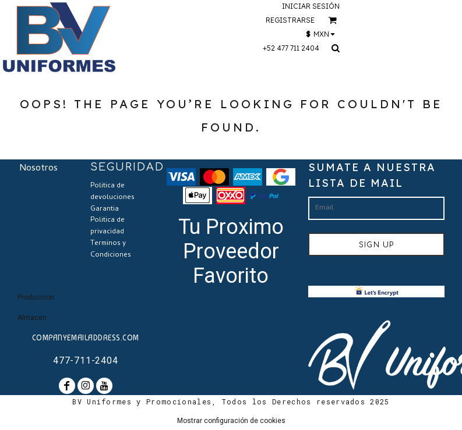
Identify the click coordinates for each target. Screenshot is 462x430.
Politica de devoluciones (112, 192)
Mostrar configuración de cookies (231, 421)
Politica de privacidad (107, 226)
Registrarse (290, 20)
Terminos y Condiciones (110, 249)
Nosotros (38, 168)
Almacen (32, 318)
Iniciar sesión (311, 6)
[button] (332, 20)
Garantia (104, 209)
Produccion (35, 297)
